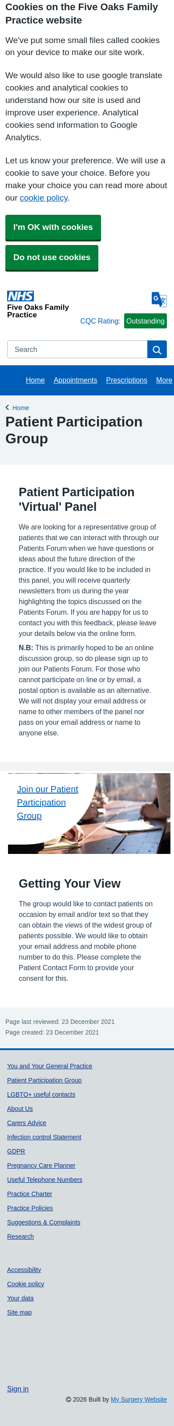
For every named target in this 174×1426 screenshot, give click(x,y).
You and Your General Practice (50, 1066)
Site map (19, 1312)
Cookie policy (25, 1284)
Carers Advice (26, 1123)
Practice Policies (30, 1208)
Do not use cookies (51, 257)
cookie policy (43, 198)
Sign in (17, 1388)
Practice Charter (29, 1194)
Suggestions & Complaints (43, 1222)
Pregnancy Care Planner (41, 1165)
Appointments (75, 379)
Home (35, 379)
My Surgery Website (139, 1399)
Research (20, 1236)
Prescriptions (126, 379)
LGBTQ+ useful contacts (41, 1094)
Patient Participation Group (44, 1080)
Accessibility (24, 1270)
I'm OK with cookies (53, 227)
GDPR (16, 1151)
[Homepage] (42, 304)
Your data (20, 1298)
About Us (20, 1109)
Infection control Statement (44, 1137)
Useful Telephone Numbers (44, 1180)
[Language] (159, 299)
